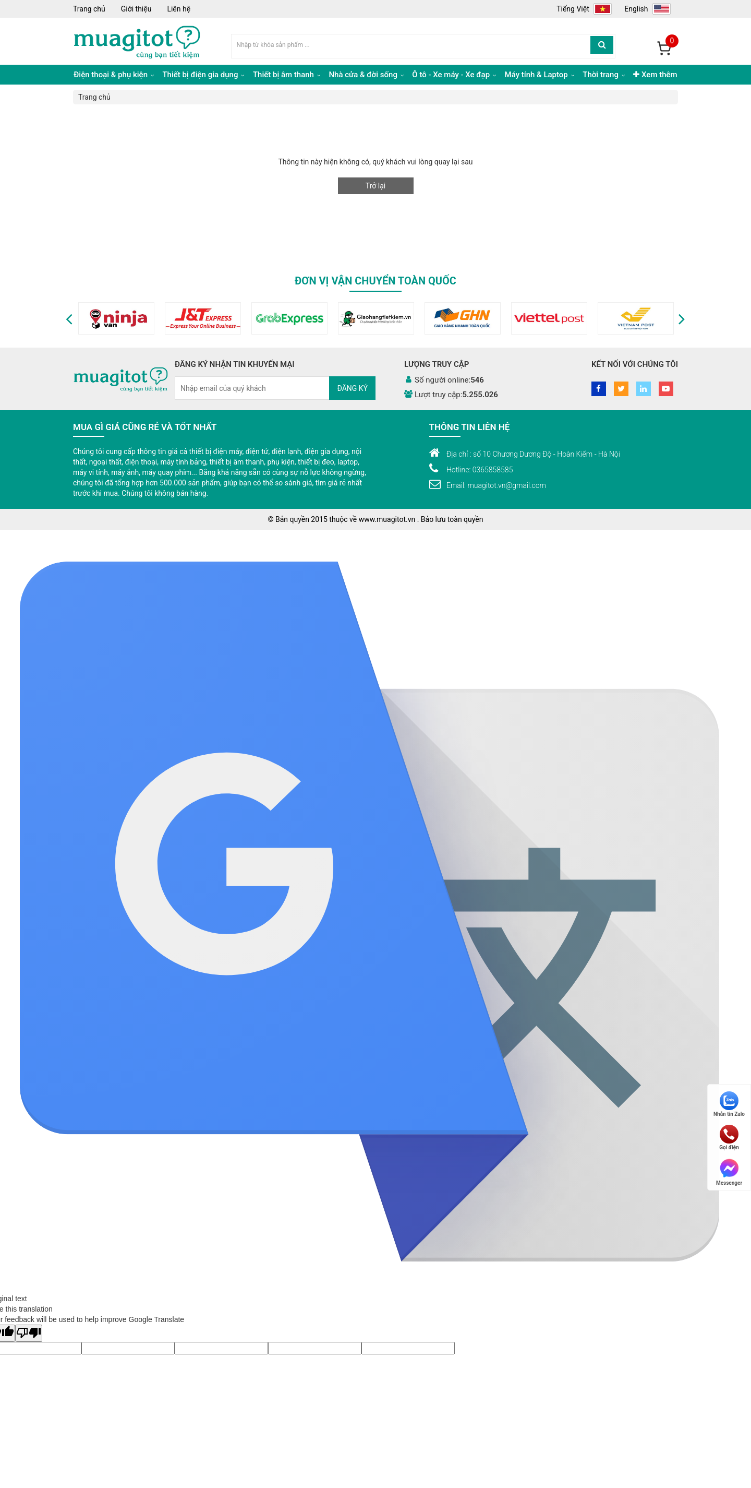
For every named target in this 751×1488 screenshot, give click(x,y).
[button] (69, 318)
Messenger (729, 1171)
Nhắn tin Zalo (729, 1104)
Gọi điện (729, 1137)
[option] (112, 318)
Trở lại (375, 186)
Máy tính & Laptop (539, 74)
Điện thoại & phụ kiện (113, 74)
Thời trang (603, 74)
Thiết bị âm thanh (286, 74)
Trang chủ (89, 9)
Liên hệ (178, 9)
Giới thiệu (136, 9)
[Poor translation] (28, 1333)
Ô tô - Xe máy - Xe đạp (453, 74)
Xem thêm (655, 74)
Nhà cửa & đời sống (366, 74)
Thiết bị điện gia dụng (203, 74)
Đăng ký (352, 388)
